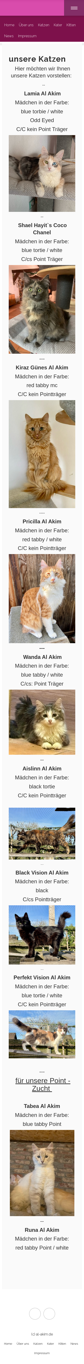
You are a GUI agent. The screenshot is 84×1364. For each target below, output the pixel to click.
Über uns (26, 25)
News (9, 36)
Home (9, 25)
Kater (58, 25)
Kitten (71, 25)
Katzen (43, 25)
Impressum (27, 36)
